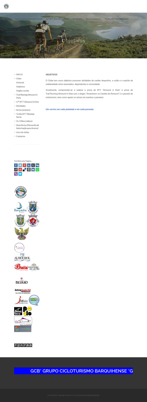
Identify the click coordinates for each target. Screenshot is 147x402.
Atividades (21, 106)
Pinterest (24, 165)
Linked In (29, 165)
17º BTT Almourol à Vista (27, 101)
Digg (37, 165)
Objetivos (20, 86)
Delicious (24, 169)
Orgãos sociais (22, 90)
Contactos (20, 136)
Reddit (16, 169)
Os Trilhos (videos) (24, 121)
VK (33, 169)
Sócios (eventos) (23, 110)
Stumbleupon (20, 169)
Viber (16, 174)
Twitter (20, 165)
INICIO (19, 74)
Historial (20, 82)
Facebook (16, 165)
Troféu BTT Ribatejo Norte (25, 115)
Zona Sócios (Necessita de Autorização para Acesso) (27, 126)
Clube (18, 78)
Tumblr (33, 165)
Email (20, 174)
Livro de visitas (22, 132)
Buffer (29, 169)
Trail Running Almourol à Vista (26, 96)
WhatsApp (37, 169)
